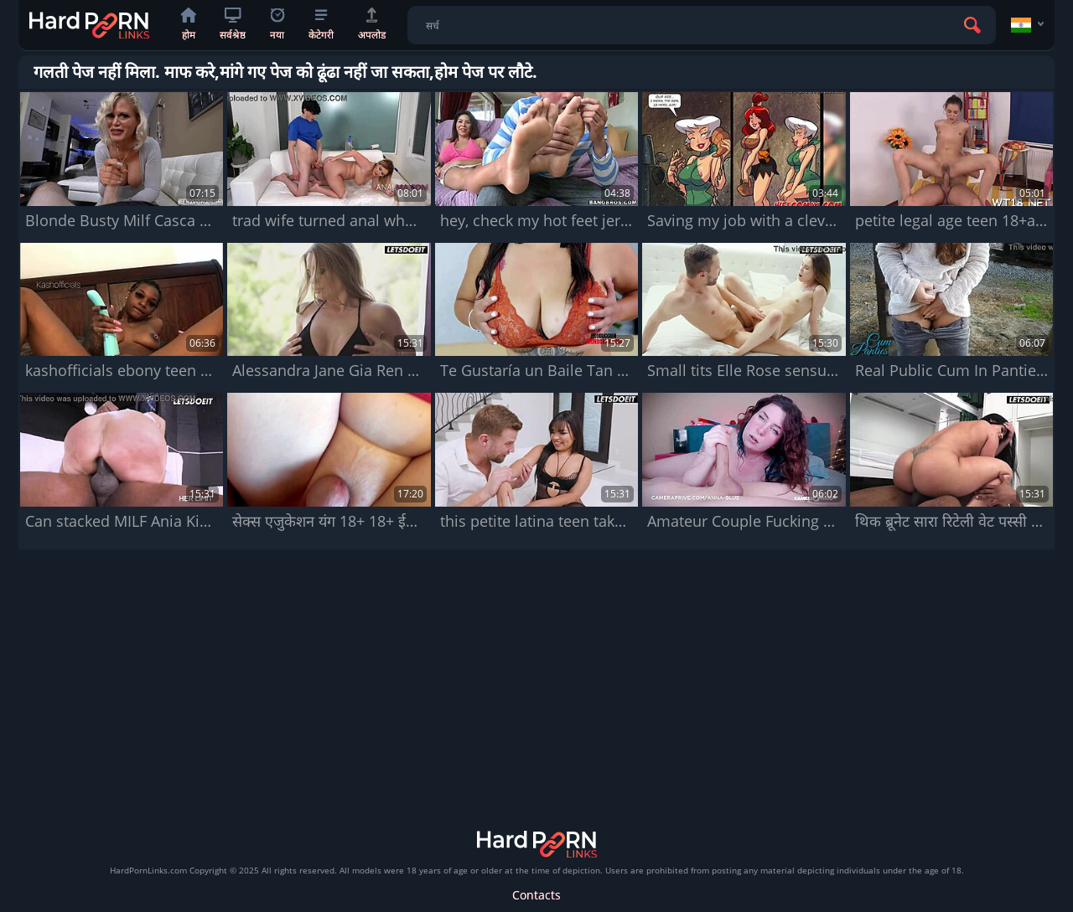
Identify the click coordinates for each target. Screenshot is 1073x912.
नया (277, 25)
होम (188, 25)
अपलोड (372, 25)
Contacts (536, 895)
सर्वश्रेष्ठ (233, 25)
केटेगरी (321, 25)
